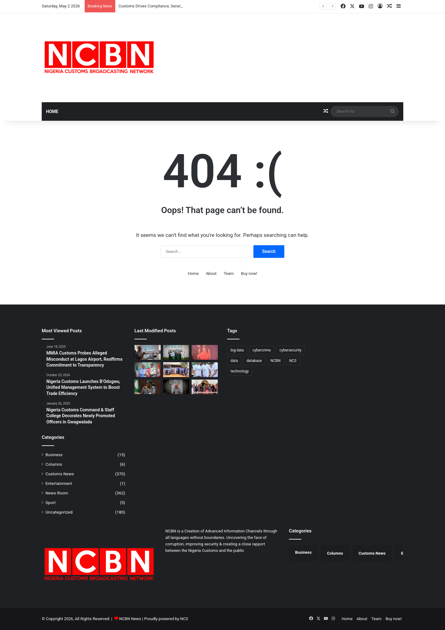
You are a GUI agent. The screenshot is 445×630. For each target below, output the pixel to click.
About (211, 273)
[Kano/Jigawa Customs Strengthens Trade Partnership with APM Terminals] (147, 387)
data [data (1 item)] (234, 361)
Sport (50, 502)
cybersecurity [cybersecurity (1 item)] (290, 350)
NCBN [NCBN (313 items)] (275, 361)
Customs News (59, 473)
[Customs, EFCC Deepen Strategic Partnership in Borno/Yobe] (205, 387)
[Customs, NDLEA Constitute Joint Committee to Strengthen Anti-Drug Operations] (147, 369)
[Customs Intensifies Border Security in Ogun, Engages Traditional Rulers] (176, 369)
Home (52, 111)
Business (53, 454)
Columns (53, 464)
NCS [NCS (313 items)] (293, 361)
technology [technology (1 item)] (240, 371)
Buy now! (249, 273)
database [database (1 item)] (254, 361)
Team (229, 273)
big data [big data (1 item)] (237, 350)
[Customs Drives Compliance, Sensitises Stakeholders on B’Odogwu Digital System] (147, 352)
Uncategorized (59, 512)
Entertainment (58, 483)
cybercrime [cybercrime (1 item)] (261, 350)
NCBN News (130, 618)
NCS (184, 618)
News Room (56, 492)
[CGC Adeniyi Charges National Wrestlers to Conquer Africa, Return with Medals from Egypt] (176, 352)
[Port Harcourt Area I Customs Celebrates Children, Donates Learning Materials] (205, 369)
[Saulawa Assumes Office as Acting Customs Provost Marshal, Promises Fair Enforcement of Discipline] (176, 387)
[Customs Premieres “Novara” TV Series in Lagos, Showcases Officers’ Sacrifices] (205, 352)
